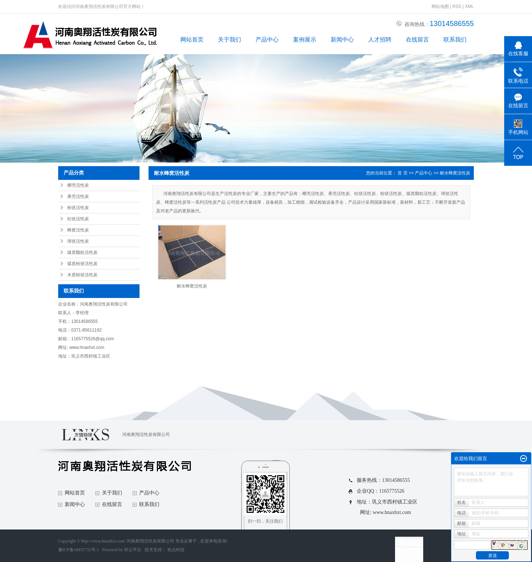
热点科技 (176, 549)
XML (469, 6)
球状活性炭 (78, 241)
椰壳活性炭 (78, 185)
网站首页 (191, 39)
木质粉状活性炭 (82, 274)
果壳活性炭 (78, 196)
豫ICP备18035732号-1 (78, 549)
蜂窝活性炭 (78, 230)
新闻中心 (342, 39)
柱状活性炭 (78, 218)
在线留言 (417, 39)
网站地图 (441, 6)
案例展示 (304, 39)
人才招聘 (379, 39)
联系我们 (455, 39)
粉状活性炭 (78, 207)
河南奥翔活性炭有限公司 (146, 434)
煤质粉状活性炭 (82, 263)
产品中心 (267, 39)
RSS (457, 6)
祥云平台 (132, 549)
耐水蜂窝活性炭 (455, 173)
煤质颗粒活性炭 (82, 252)
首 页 (402, 173)
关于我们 (229, 39)
